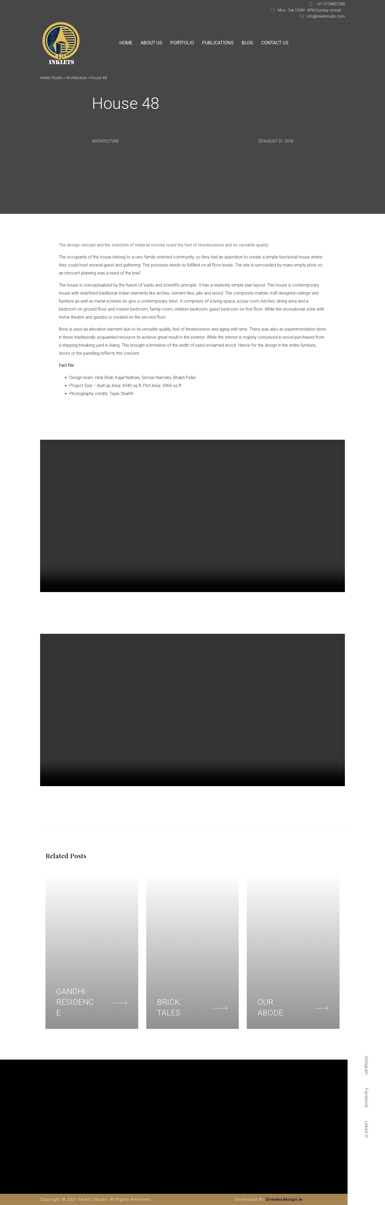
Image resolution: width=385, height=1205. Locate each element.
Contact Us (266, 42)
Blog (241, 42)
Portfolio (178, 42)
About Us (149, 42)
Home (126, 42)
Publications (213, 42)
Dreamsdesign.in (284, 1199)
